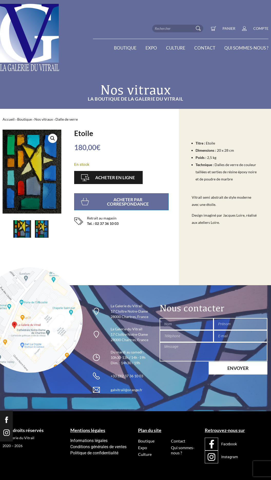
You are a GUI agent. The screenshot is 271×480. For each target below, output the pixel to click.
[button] (52, 138)
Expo (151, 48)
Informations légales (89, 440)
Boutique (125, 48)
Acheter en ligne (115, 177)
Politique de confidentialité (94, 452)
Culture (175, 48)
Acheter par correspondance (128, 202)
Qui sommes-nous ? (246, 48)
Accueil (9, 119)
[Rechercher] (199, 28)
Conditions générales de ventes (98, 446)
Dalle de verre (66, 119)
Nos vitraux (43, 119)
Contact (204, 48)
